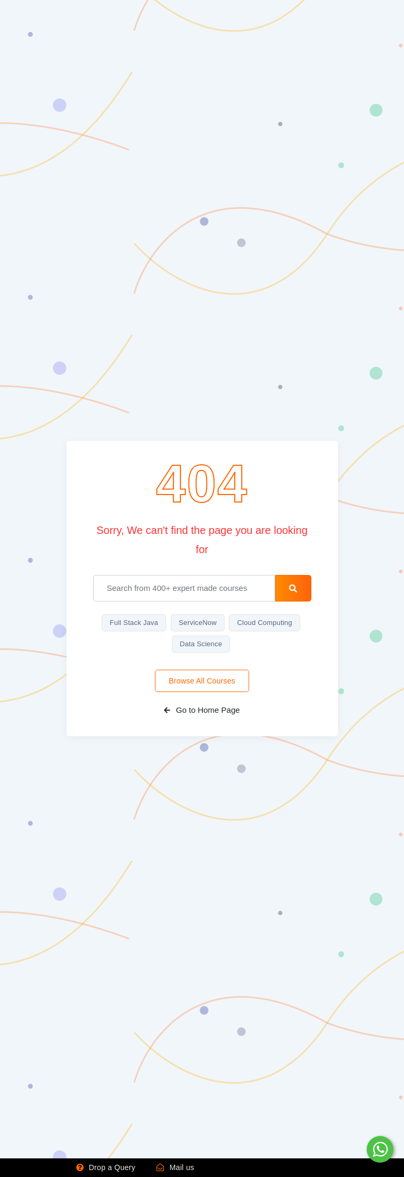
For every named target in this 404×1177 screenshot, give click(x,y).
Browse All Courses (202, 681)
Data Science (201, 644)
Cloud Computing (264, 623)
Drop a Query (106, 1167)
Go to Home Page (202, 709)
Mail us (175, 1167)
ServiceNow (198, 623)
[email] (184, 588)
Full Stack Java (134, 623)
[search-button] (293, 588)
